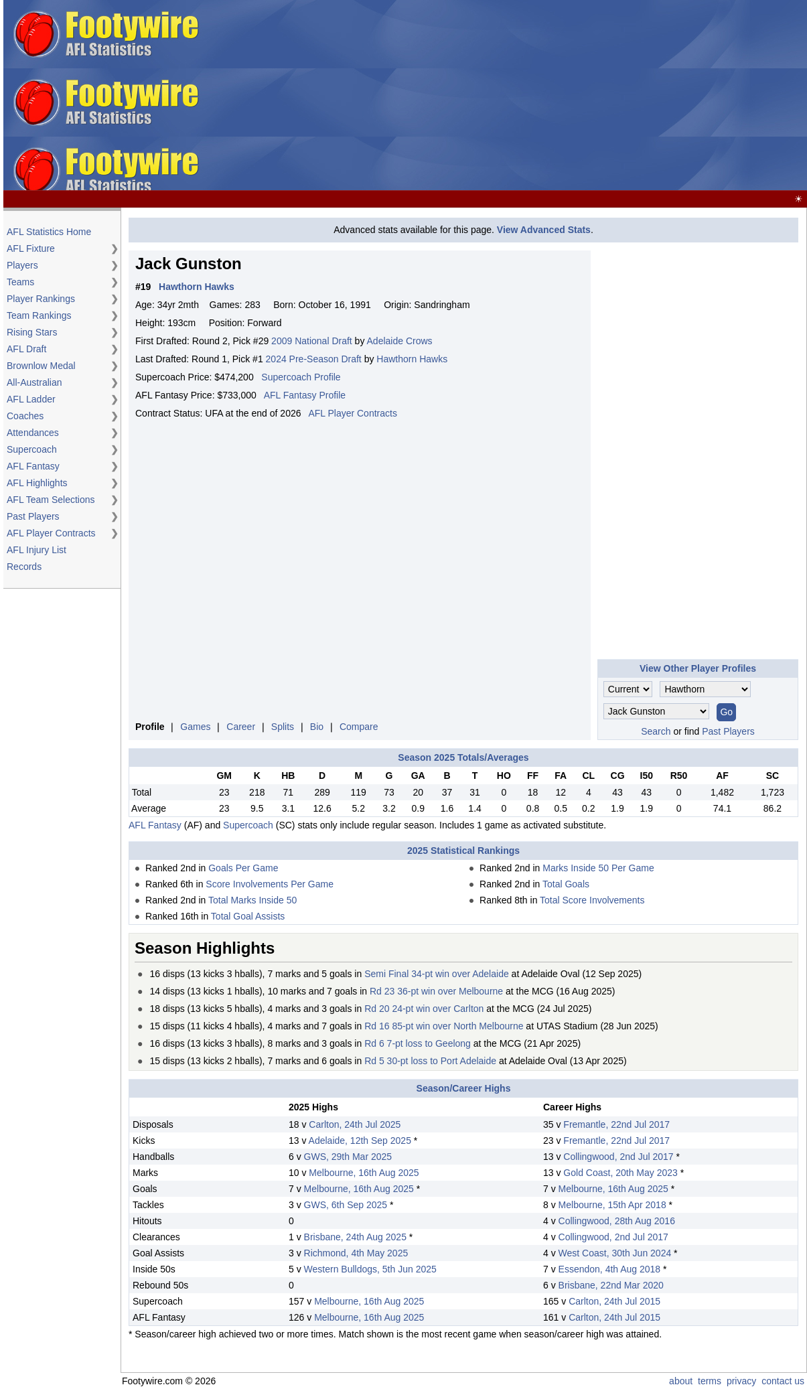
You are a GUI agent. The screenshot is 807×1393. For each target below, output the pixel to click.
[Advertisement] (591, 96)
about (680, 1381)
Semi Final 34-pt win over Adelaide (436, 973)
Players (22, 265)
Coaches (25, 416)
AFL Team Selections (51, 499)
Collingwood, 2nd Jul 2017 (618, 1156)
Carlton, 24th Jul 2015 (614, 1301)
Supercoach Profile (300, 377)
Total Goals (565, 884)
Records (24, 566)
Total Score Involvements (592, 900)
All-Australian (34, 382)
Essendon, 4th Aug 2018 (610, 1269)
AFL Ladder (31, 399)
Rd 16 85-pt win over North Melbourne (443, 1026)
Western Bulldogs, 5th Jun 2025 (370, 1269)
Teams (20, 282)
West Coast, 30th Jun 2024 (615, 1253)
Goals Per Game (243, 868)
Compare (359, 726)
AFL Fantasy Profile (305, 395)
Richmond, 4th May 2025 (356, 1253)
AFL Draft (26, 349)
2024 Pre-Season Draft (314, 359)
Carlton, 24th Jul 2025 (354, 1124)
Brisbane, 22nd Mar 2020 (611, 1285)
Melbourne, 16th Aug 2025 (364, 1172)
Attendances (33, 432)
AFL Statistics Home (49, 231)
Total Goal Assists (248, 916)
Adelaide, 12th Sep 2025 (360, 1140)
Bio (316, 726)
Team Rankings (39, 315)
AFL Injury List (36, 549)
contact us (782, 1381)
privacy (741, 1381)
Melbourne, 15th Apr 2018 (612, 1204)
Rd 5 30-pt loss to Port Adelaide (430, 1060)
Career (240, 726)
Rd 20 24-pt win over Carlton (424, 1008)
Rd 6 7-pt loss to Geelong (417, 1043)
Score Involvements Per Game (270, 884)
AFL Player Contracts (51, 533)
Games (195, 726)
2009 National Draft (311, 341)
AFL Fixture (31, 248)
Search (655, 731)
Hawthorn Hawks (411, 359)
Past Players (33, 516)
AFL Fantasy (33, 466)
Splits (282, 726)
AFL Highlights (37, 483)
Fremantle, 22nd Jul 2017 (616, 1124)
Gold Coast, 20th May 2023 (620, 1172)
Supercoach (32, 449)
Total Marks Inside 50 (252, 900)
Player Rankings (41, 298)
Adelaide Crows (400, 341)
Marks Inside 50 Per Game (598, 868)
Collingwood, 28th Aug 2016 (617, 1221)
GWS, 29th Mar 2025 (348, 1156)
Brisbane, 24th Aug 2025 (355, 1237)
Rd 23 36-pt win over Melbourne (436, 991)
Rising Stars (32, 332)
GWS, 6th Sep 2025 (346, 1204)
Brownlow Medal (41, 365)
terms (709, 1381)
